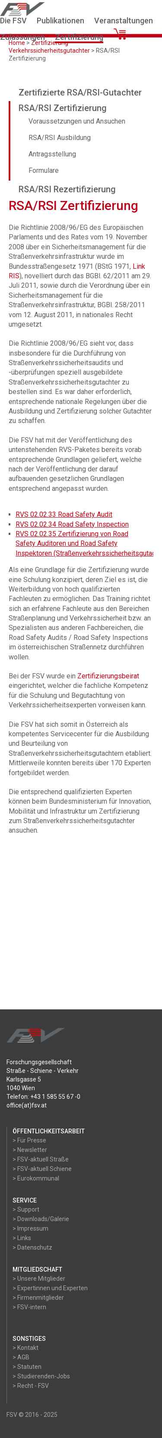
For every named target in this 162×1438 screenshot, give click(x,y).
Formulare (44, 170)
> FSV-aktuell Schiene (42, 1168)
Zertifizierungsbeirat (108, 676)
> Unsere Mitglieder (39, 1278)
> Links (22, 1237)
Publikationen (60, 20)
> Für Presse (29, 1140)
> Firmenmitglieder (38, 1297)
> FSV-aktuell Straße (41, 1159)
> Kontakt (25, 1347)
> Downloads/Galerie (41, 1218)
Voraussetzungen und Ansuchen (77, 121)
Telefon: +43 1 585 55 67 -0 (43, 1096)
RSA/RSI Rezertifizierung (67, 189)
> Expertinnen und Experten (50, 1288)
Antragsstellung (52, 154)
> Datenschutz (32, 1247)
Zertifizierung (79, 36)
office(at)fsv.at (26, 1105)
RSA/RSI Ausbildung (60, 138)
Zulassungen (22, 36)
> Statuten (27, 1366)
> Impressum (30, 1228)
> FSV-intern (29, 1307)
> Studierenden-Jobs (41, 1376)
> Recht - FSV (31, 1385)
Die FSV (13, 20)
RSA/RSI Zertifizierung (63, 108)
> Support (26, 1209)
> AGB (21, 1357)
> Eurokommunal (36, 1178)
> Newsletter (30, 1149)
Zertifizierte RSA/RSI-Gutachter (80, 92)
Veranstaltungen (123, 20)
